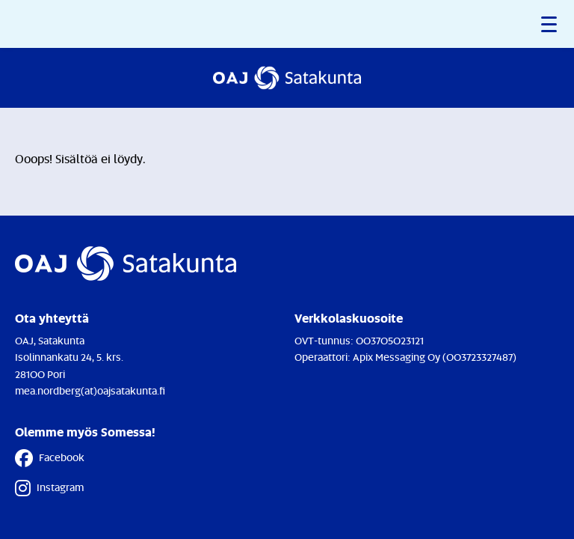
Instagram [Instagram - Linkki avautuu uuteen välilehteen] (49, 488)
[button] (550, 24)
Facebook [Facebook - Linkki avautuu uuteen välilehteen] (49, 458)
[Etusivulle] (286, 78)
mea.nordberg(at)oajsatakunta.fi (90, 390)
